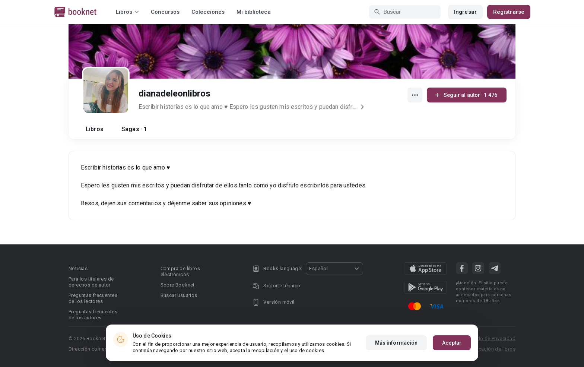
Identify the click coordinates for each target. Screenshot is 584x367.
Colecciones (208, 12)
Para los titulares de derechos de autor (91, 282)
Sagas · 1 (134, 129)
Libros (95, 129)
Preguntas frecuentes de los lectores (93, 298)
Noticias (78, 268)
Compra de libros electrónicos (180, 271)
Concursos (165, 12)
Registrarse (508, 12)
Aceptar (451, 343)
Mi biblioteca (254, 12)
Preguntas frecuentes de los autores (93, 314)
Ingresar (465, 12)
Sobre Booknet (178, 285)
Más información (396, 343)
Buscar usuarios (179, 295)
